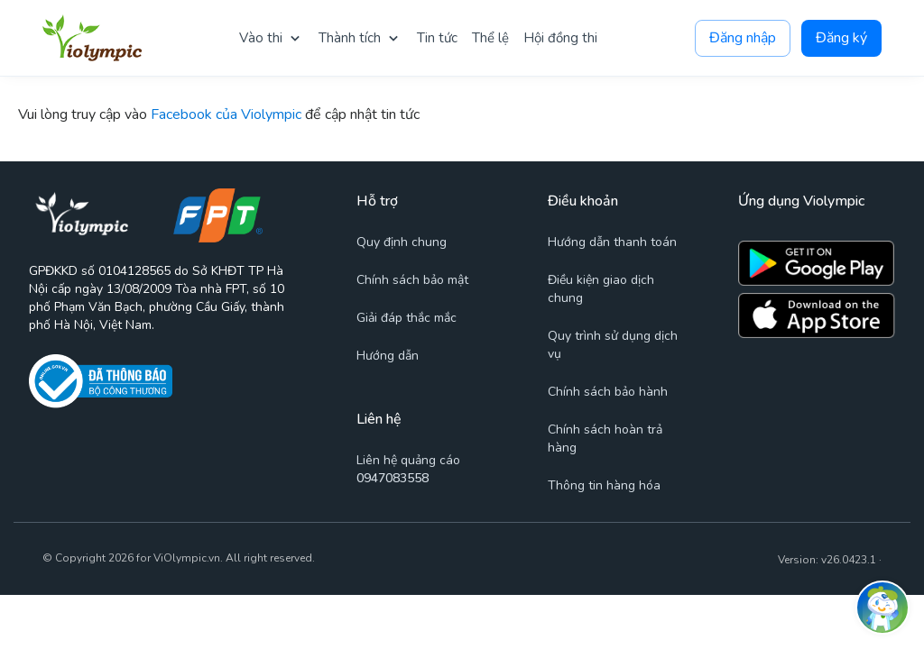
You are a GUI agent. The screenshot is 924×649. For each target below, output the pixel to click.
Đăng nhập (743, 38)
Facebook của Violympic (226, 114)
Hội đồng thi (560, 38)
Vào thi (260, 38)
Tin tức (437, 38)
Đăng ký (841, 38)
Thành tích (350, 38)
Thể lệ (490, 38)
